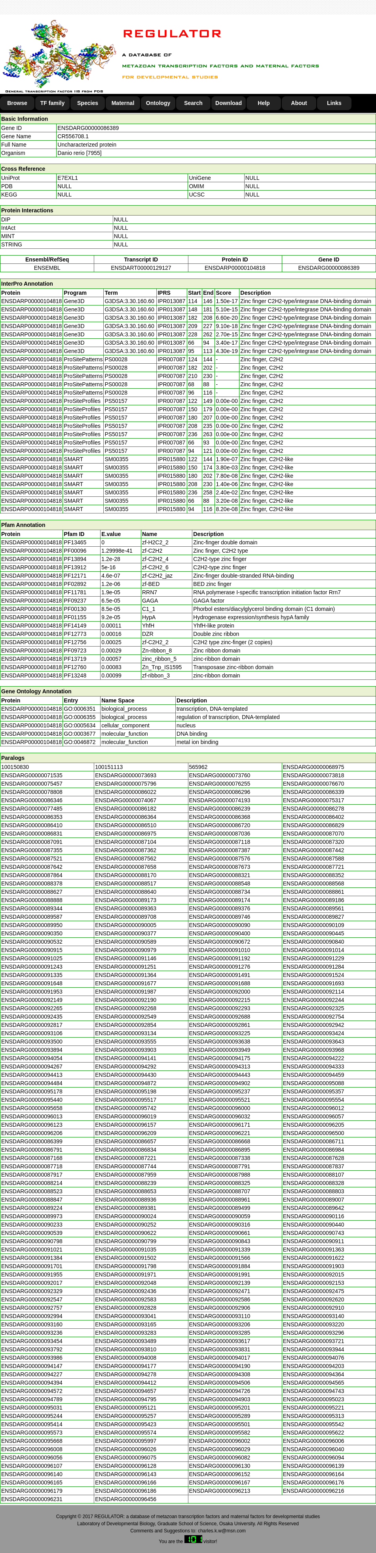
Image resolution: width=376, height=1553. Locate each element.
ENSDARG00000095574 (125, 1432)
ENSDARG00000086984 (313, 1150)
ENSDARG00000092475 (313, 1291)
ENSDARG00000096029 (220, 1449)
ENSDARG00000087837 (313, 1166)
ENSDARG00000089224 (32, 1208)
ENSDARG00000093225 (220, 1033)
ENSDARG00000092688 (220, 1016)
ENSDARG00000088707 (220, 1191)
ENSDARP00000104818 (235, 268)
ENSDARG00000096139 (313, 1466)
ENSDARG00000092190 (125, 1000)
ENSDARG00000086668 (220, 1141)
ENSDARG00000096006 (313, 1441)
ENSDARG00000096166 (125, 1482)
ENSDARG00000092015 (313, 1274)
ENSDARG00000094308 (220, 1374)
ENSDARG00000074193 (220, 800)
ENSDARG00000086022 (125, 792)
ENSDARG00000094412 (125, 1382)
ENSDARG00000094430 (125, 1075)
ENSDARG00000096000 (220, 1108)
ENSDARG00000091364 (125, 975)
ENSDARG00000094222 (313, 1058)
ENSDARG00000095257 (125, 1416)
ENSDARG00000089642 (313, 1208)
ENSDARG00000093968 (313, 1050)
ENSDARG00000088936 (125, 1199)
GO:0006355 (79, 717)
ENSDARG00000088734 (220, 892)
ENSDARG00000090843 (220, 1241)
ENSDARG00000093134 (125, 1033)
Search (193, 103)
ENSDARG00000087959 (125, 1174)
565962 (198, 767)
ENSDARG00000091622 (313, 1258)
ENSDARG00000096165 (32, 1482)
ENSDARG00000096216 (313, 1491)
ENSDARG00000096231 (32, 1499)
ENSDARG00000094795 (125, 1399)
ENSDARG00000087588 (313, 858)
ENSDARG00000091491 (220, 975)
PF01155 (75, 617)
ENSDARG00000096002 (220, 1441)
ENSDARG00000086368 (220, 817)
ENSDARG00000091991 (220, 1274)
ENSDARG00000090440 (313, 1224)
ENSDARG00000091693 (313, 983)
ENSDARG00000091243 (32, 966)
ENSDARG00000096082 (220, 1457)
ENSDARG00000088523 (32, 1191)
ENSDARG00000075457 (32, 783)
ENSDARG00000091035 (125, 1249)
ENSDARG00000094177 (125, 1366)
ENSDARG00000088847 (32, 1199)
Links (334, 103)
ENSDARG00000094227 (32, 1374)
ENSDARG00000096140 (32, 1474)
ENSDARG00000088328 (313, 1183)
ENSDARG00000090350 (32, 933)
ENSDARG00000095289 (220, 1416)
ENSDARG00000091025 (32, 958)
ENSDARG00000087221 (125, 1158)
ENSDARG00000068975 (313, 767)
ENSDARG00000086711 (313, 1141)
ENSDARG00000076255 (220, 783)
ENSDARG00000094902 (220, 1083)
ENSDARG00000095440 (32, 1100)
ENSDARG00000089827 (313, 917)
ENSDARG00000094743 (313, 1391)
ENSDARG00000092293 (220, 1008)
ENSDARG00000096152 (220, 1474)
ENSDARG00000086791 (32, 1150)
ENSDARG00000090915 (32, 950)
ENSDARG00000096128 (125, 1466)
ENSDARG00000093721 (313, 1341)
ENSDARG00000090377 (125, 933)
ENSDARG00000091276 (220, 966)
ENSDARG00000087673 (220, 867)
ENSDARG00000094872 (125, 1083)
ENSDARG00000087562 (125, 858)
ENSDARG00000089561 (313, 908)
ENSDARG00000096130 (220, 1466)
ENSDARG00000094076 (313, 1358)
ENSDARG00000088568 (313, 883)
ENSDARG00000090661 (220, 1233)
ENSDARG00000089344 (32, 908)
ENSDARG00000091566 (220, 1258)
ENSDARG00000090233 (32, 1224)
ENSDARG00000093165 (125, 1324)
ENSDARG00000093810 (125, 1349)
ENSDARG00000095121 (125, 1407)
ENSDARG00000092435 (32, 1016)
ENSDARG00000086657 (125, 1141)
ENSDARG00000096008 (32, 1449)
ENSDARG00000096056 (32, 1457)
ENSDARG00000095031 (32, 1407)
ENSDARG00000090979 (125, 950)
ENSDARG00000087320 (313, 842)
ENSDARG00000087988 (220, 1174)
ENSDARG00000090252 (125, 1224)
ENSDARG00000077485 (32, 808)
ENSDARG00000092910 (313, 1308)
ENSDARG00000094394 (32, 1382)
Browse (17, 103)
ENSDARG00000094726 (220, 1391)
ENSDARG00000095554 (313, 1100)
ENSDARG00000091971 (125, 1274)
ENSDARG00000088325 (220, 1183)
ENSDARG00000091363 (313, 1249)
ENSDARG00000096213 (220, 1491)
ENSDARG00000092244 (313, 1000)
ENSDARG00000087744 (125, 1166)
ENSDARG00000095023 (313, 1399)
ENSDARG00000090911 (313, 1241)
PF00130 (75, 609)
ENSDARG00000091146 (125, 958)
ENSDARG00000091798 (125, 1266)
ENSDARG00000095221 (313, 1407)
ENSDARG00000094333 (313, 1066)
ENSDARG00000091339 (220, 1249)
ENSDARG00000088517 (125, 883)
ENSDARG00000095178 (32, 1091)
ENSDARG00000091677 (125, 983)
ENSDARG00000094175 (220, 1058)
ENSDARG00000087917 (32, 1174)
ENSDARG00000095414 (32, 1424)
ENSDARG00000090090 (220, 925)
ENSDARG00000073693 (125, 775)
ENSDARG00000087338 (220, 1158)
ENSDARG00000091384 (32, 1258)
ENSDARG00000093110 (220, 1316)
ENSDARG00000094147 (32, 1366)
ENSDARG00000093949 (220, 1050)
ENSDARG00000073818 (313, 775)
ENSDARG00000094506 (220, 1382)
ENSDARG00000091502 (125, 1258)
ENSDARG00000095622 (313, 1432)
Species (87, 103)
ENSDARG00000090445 (313, 933)
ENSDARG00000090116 (313, 1216)
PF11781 (75, 592)
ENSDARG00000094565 (313, 1382)
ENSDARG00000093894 (32, 1050)
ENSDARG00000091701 (32, 1266)
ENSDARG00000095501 (220, 1424)
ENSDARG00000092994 (32, 1316)
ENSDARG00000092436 (125, 1291)
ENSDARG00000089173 (125, 900)
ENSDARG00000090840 (313, 942)
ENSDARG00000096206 (32, 1133)
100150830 (15, 767)
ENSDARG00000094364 (313, 1374)
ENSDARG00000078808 (32, 792)
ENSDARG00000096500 (313, 1133)
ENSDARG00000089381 (125, 1208)
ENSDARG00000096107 (32, 1466)
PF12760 (75, 667)
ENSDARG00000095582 (220, 1432)
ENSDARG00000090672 (220, 942)
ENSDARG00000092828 (125, 1308)
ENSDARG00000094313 (220, 1066)
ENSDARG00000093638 (220, 1041)
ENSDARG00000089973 (32, 1216)
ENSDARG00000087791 (220, 1166)
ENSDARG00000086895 (220, 1150)
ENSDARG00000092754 (313, 1016)
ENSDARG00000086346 (32, 800)
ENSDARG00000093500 (32, 1041)
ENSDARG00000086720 (220, 825)
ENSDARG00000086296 (220, 792)
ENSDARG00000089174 (220, 900)
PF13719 (75, 659)
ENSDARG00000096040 (313, 1449)
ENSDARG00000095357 (313, 1091)
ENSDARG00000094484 (32, 1083)
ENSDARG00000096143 (125, 1474)
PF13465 (75, 542)
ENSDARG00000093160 (32, 1324)
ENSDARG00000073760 (220, 775)
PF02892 (75, 584)
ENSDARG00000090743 (313, 1233)
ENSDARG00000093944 (313, 1349)
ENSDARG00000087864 (32, 875)
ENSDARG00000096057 (313, 1116)
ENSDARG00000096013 (32, 1116)
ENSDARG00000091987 (125, 991)
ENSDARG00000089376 (220, 908)
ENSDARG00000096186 (125, 1491)
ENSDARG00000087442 (313, 850)
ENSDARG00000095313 (313, 1416)
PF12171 (75, 575)
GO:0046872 (79, 742)
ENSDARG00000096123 (32, 1125)
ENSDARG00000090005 (125, 925)
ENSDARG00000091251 (125, 966)
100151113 (109, 767)
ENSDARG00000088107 (313, 1174)
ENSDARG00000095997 (125, 1441)
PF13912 (75, 567)
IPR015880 (171, 459)
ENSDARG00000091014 (313, 950)
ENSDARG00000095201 (220, 1407)
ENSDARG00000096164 (313, 1474)
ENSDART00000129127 (141, 268)
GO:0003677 (79, 734)
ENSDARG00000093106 (32, 1033)
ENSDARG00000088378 (32, 883)
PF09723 (75, 650)
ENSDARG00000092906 (220, 1308)
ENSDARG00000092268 (125, 1008)
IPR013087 (171, 301)
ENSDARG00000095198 (125, 1091)
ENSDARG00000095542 (313, 1424)
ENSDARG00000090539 (32, 1233)
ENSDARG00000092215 (220, 1000)
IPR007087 (171, 359)
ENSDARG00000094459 (313, 1075)
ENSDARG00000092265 (32, 1008)
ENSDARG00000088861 (313, 892)
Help (264, 103)
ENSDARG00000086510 (125, 825)
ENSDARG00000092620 (313, 1299)
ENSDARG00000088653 (125, 1191)
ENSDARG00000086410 (32, 825)
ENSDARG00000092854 (125, 1025)
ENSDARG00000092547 (32, 1299)
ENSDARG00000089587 (32, 917)
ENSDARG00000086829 (313, 825)
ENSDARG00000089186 (313, 900)
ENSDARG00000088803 (313, 1191)
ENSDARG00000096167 (220, 1482)
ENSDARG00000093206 (220, 1324)
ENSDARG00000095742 (125, 1108)
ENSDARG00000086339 (313, 792)
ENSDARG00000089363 (125, 908)
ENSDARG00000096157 (125, 1125)
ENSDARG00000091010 (220, 950)
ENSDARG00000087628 (313, 1158)
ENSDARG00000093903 (125, 1050)
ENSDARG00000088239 (125, 1183)
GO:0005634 (79, 725)
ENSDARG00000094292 (125, 1066)
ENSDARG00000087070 (313, 833)
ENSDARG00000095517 (125, 1100)
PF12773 (75, 634)
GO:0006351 (79, 709)
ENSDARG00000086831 (32, 833)
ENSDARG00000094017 (220, 1358)
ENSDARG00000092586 (220, 1299)
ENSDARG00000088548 (220, 883)
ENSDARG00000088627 (32, 892)
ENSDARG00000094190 (220, 1366)
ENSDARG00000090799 (125, 1241)
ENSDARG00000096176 (313, 1482)
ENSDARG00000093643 (313, 1041)
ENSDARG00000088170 (125, 875)
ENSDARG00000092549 (125, 1016)
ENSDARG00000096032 (220, 1116)
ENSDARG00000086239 (220, 808)
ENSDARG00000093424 (313, 1033)
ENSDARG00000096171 (220, 1125)
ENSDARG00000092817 (32, 1025)
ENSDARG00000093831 (220, 1349)
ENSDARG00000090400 (220, 933)
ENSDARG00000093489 (125, 1341)
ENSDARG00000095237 (220, 1091)
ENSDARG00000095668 (32, 1441)
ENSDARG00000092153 (313, 1283)
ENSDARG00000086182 (125, 808)
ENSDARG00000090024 (125, 1216)
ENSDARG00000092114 (313, 991)
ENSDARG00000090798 (32, 1241)
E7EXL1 (67, 178)
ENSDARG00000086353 (32, 817)
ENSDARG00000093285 (220, 1333)
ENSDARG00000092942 (313, 1025)
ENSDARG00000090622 (125, 1233)
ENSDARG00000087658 (125, 867)
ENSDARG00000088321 (220, 875)
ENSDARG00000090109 (313, 925)
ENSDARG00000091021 (32, 1249)
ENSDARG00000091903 (313, 1266)
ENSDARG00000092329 (32, 1291)
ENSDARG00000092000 (220, 991)
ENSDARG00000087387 (220, 850)
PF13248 (75, 675)
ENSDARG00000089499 (220, 1208)
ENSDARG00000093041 (125, 1316)
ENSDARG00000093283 (125, 1333)
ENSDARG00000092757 (32, 1308)
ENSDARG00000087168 (32, 1158)
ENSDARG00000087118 (220, 842)
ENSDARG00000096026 (125, 1449)
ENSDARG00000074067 (125, 800)
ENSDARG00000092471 (220, 1291)
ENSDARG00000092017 (32, 1283)
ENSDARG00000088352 (313, 875)
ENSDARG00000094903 (220, 1399)
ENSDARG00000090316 (220, 1224)
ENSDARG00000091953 (32, 991)
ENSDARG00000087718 (32, 1166)
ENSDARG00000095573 (32, 1432)
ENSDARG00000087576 (220, 858)
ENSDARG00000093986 (32, 1358)
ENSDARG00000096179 (32, 1491)
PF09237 (75, 600)
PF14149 (75, 625)
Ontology (158, 103)
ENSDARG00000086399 (32, 1141)
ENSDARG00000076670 (313, 783)
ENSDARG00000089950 (32, 925)
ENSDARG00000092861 (220, 1025)
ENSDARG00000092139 (220, 1283)
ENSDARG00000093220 (313, 1324)
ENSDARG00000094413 (32, 1075)
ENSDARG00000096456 (125, 1499)
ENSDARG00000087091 (32, 842)
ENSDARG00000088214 (32, 1183)
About (299, 103)
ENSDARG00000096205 (313, 1125)
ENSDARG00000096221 (220, 1133)
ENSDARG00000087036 (220, 833)
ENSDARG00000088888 (32, 900)
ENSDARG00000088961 (220, 1199)
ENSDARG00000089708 (125, 917)
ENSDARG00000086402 (313, 817)
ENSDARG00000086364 (125, 817)
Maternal (123, 103)
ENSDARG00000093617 (220, 1341)
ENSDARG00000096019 (125, 1116)
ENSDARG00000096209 (125, 1133)
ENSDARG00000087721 (313, 867)
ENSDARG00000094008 (125, 1358)
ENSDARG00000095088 (313, 1083)
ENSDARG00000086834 (125, 1150)
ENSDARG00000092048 (125, 1283)
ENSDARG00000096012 (313, 1108)
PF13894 (75, 559)
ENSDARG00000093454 (32, 1341)
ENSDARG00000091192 (220, 958)
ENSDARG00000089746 (220, 917)
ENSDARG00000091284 (313, 966)
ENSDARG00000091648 (32, 983)
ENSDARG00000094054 (32, 1058)
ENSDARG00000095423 (125, 1424)
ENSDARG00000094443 (220, 1075)
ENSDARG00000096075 (125, 1457)
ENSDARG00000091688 (220, 983)
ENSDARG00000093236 (32, 1333)
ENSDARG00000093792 (32, 1349)
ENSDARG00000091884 (220, 1266)
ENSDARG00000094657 (125, 1391)
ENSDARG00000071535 (32, 775)
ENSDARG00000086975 (125, 833)
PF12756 (75, 642)
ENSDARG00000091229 (313, 958)
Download (228, 103)
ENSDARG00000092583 (125, 1299)
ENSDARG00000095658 (32, 1108)
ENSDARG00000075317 (313, 800)
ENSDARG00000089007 (313, 1199)
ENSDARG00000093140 (313, 1316)
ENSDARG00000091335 (32, 975)
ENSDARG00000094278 (125, 1374)
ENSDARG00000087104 (125, 842)
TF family (52, 103)
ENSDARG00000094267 (32, 1066)
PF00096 (75, 551)
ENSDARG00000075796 (125, 783)
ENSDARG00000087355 (32, 850)
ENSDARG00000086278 (313, 808)
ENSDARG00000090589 (125, 942)
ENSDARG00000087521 (32, 858)
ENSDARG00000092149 (32, 1000)
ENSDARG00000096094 (313, 1457)
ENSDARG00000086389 (88, 128)
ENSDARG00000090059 (220, 1216)
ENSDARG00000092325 (313, 1008)
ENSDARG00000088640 (125, 892)
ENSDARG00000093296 (313, 1333)
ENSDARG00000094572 (32, 1391)
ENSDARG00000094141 (125, 1058)
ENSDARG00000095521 (220, 1100)
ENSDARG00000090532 (32, 942)
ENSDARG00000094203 (313, 1366)
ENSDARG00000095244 (32, 1416)
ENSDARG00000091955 (32, 1274)
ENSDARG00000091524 (313, 975)
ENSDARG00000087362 (125, 850)
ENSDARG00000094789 (32, 1399)
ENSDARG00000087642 (32, 867)
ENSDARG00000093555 (125, 1041)
